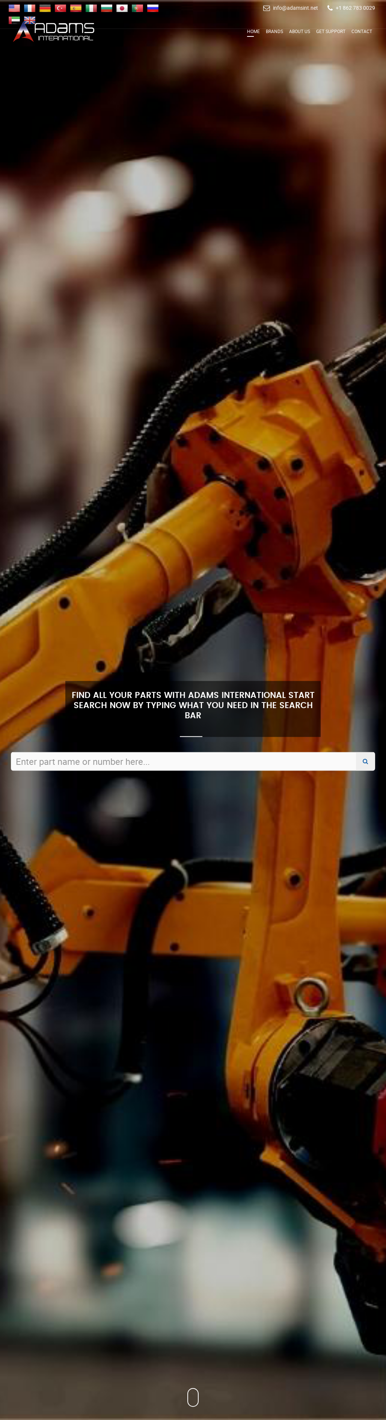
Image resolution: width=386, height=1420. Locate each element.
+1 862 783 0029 (355, 7)
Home (253, 31)
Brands (274, 31)
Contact (361, 31)
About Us (299, 31)
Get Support (330, 31)
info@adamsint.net (295, 7)
